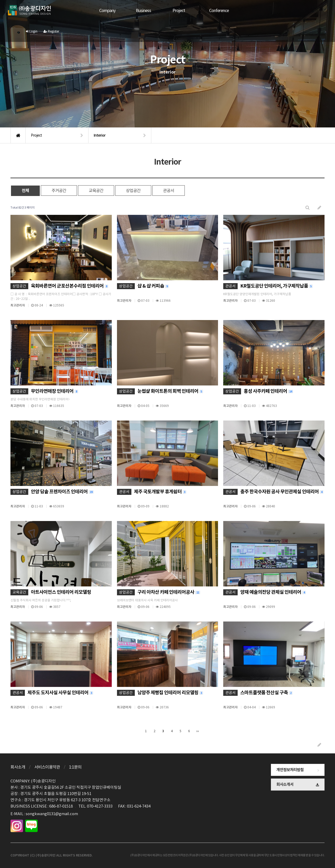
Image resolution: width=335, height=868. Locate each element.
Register (319, 10)
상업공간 (133, 190)
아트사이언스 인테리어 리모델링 (61, 592)
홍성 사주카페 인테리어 (268, 391)
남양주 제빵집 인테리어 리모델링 (170, 693)
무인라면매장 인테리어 (54, 391)
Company (102, 10)
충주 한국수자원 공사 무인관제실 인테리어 (281, 492)
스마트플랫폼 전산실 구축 (266, 693)
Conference (214, 10)
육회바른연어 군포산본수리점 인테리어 (69, 286)
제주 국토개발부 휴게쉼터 (160, 492)
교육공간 (96, 190)
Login (299, 10)
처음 (137, 731)
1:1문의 (75, 767)
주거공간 (59, 190)
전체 (25, 190)
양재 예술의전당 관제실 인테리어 (273, 592)
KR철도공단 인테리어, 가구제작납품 (276, 286)
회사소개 (17, 767)
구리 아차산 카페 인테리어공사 (168, 592)
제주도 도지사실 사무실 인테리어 (60, 693)
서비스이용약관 (47, 767)
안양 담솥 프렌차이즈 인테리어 (62, 492)
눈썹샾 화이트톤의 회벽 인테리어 (170, 391)
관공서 (168, 190)
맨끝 (198, 731)
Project (174, 10)
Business (138, 10)
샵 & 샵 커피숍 (153, 286)
